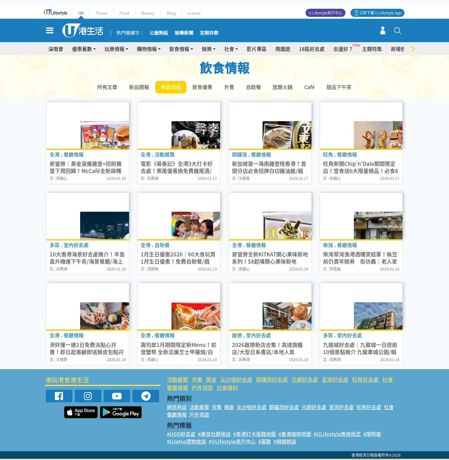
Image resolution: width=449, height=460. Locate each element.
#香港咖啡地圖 (294, 434)
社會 (229, 48)
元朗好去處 (305, 379)
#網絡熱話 (284, 441)
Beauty (148, 13)
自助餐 (254, 87)
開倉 (211, 379)
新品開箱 (139, 87)
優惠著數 (82, 48)
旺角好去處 (365, 379)
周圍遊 (282, 48)
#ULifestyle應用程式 (337, 434)
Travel (101, 13)
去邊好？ (343, 48)
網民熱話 (177, 407)
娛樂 (207, 48)
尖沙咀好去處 (236, 379)
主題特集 (372, 48)
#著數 (264, 441)
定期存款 (209, 33)
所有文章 (108, 87)
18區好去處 (312, 48)
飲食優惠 (203, 87)
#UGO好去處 (181, 434)
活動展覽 (177, 379)
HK (81, 13)
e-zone (194, 13)
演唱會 (55, 48)
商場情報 (401, 48)
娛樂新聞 (184, 33)
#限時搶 (372, 434)
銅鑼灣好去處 (272, 379)
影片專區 (257, 48)
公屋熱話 (158, 33)
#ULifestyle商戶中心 (232, 441)
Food (124, 13)
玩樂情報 (114, 48)
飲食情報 (179, 48)
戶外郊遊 (202, 387)
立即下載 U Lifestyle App (380, 13)
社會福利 (227, 387)
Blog (171, 13)
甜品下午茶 (339, 87)
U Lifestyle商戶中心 (325, 13)
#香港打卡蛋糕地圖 (254, 434)
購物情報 (147, 48)
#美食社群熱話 (214, 434)
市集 (197, 379)
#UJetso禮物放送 (186, 441)
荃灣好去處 (335, 379)
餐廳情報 (171, 87)
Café (310, 87)
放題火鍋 (283, 87)
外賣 (230, 87)
